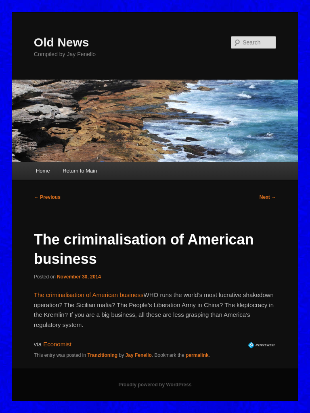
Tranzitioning (103, 355)
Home (43, 171)
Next (268, 197)
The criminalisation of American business (89, 294)
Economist (57, 344)
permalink (197, 355)
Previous (47, 197)
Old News (61, 42)
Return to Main (80, 171)
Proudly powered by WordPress (154, 385)
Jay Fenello (139, 355)
